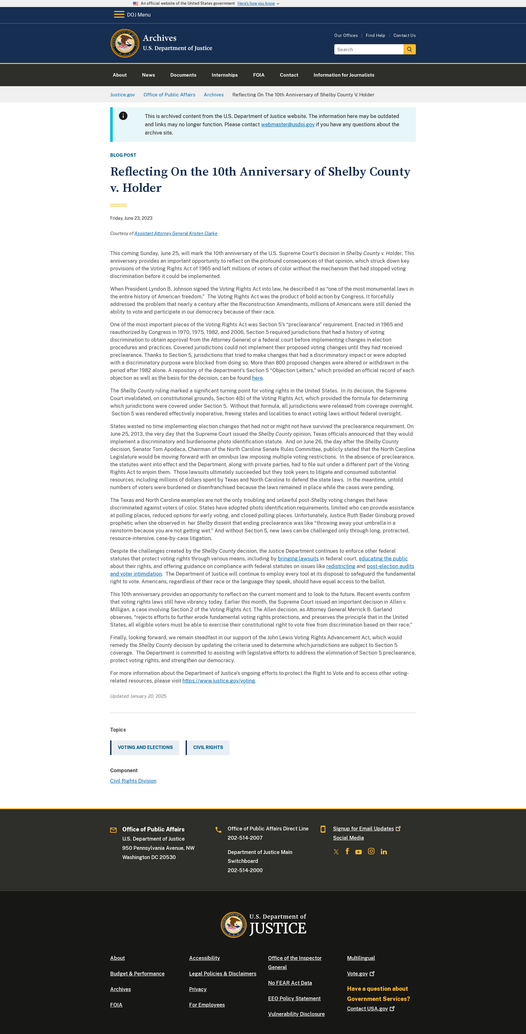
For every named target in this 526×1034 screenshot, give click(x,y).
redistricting (340, 566)
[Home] (162, 55)
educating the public (383, 559)
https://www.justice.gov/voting (218, 681)
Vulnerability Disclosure (296, 1014)
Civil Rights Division (133, 781)
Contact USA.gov (371, 1009)
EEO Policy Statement (294, 999)
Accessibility (204, 958)
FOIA (116, 1005)
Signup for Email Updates (367, 829)
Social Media (348, 838)
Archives (120, 989)
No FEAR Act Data (290, 983)
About (117, 958)
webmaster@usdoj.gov (288, 124)
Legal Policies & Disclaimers (222, 974)
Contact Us (405, 35)
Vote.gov (361, 974)
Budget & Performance (137, 974)
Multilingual (361, 958)
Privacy (198, 989)
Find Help (376, 35)
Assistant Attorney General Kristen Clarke (175, 233)
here (257, 378)
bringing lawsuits (298, 559)
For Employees (207, 1005)
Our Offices (346, 35)
